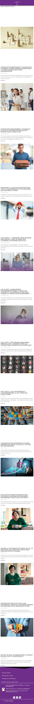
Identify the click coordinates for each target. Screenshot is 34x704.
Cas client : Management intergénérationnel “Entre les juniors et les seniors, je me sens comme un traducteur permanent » (15, 291)
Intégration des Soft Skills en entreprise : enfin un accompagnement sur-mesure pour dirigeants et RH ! (17, 605)
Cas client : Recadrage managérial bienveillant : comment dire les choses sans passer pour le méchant (16, 344)
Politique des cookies (7, 675)
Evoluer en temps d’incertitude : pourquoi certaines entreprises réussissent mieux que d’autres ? (14, 496)
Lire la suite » (3, 80)
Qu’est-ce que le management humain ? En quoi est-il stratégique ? (17, 655)
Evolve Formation (6, 6)
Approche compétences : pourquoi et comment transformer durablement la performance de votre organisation (16, 69)
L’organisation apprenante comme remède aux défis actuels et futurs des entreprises (16, 444)
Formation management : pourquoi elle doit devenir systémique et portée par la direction (15, 130)
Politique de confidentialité (9, 678)
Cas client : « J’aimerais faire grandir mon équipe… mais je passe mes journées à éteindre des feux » (16, 239)
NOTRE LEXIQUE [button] (9, 701)
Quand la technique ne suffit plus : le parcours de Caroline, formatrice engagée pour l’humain (17, 550)
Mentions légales (6, 672)
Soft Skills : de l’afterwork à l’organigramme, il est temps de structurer (14, 393)
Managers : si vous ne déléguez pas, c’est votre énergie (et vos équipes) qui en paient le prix (16, 189)
